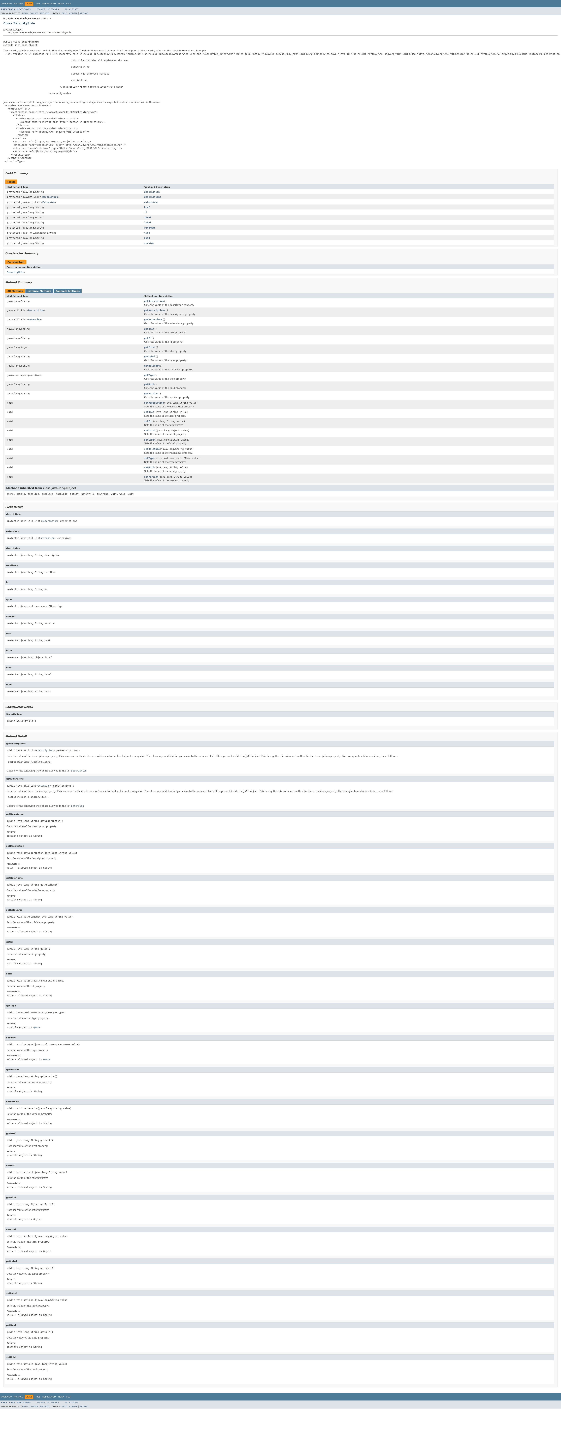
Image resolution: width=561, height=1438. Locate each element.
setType (149, 458)
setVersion (151, 476)
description (152, 192)
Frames (41, 9)
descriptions (152, 197)
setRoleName (152, 449)
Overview (6, 4)
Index (61, 4)
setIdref (149, 430)
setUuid (149, 467)
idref (147, 217)
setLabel (149, 439)
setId (147, 421)
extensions (151, 202)
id (145, 212)
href (147, 207)
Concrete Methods (68, 291)
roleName (149, 227)
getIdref (149, 347)
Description (50, 197)
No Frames (53, 9)
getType (149, 375)
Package (18, 4)
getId (147, 338)
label (147, 222)
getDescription (154, 301)
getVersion (151, 393)
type (147, 232)
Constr (34, 13)
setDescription (154, 402)
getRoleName (152, 365)
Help (68, 4)
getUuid (149, 384)
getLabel (149, 356)
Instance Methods (39, 291)
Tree (37, 4)
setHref (149, 412)
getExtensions (153, 319)
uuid (147, 238)
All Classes (71, 9)
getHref (149, 329)
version (149, 243)
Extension (48, 202)
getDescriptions (154, 310)
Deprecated (49, 4)
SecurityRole (15, 272)
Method (44, 13)
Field (25, 13)
